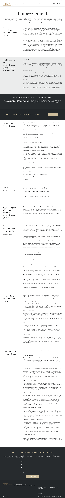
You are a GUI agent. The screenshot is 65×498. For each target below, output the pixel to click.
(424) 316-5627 (53, 489)
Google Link (39, 493)
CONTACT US (53, 114)
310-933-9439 (57, 4)
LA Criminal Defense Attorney (21, 484)
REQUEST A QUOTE (32, 476)
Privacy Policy (48, 496)
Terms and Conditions (40, 496)
